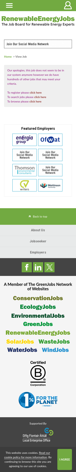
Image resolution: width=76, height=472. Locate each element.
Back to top (40, 216)
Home (8, 56)
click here (36, 92)
